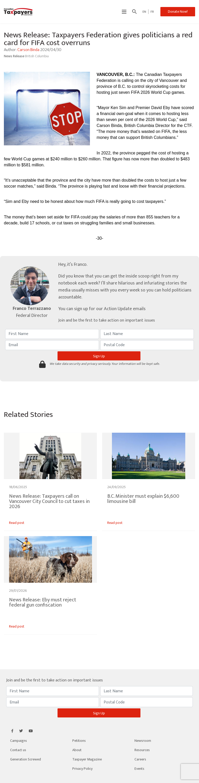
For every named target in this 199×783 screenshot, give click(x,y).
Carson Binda (28, 49)
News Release (14, 56)
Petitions (79, 741)
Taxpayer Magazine (87, 759)
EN (144, 11)
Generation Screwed (25, 759)
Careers (140, 759)
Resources (142, 750)
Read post (16, 523)
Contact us (18, 750)
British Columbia (37, 56)
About (77, 750)
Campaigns (18, 741)
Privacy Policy (82, 769)
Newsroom (142, 741)
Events (139, 769)
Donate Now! (178, 12)
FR (152, 11)
